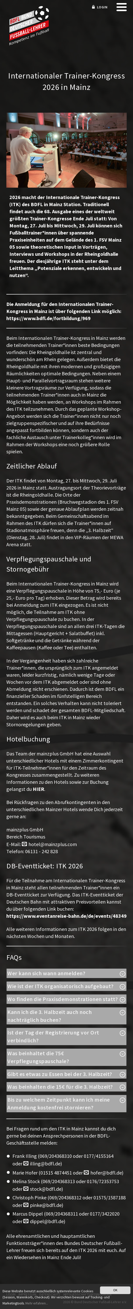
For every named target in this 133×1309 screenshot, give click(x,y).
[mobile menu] (122, 8)
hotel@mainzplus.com (52, 844)
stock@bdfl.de (45, 1189)
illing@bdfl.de (45, 1163)
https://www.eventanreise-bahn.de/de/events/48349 (66, 916)
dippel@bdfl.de (47, 1221)
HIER (38, 789)
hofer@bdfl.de (106, 1172)
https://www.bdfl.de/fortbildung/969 (48, 318)
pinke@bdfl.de (46, 1205)
